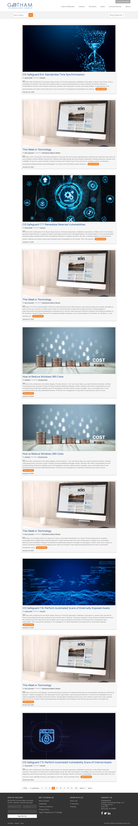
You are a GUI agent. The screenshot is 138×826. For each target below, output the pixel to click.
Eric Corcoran (29, 153)
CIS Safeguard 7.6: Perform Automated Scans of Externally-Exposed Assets (66, 608)
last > (90, 788)
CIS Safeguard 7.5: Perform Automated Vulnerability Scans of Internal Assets (67, 762)
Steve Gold (28, 78)
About (128, 6)
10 (76, 788)
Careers (82, 6)
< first (25, 788)
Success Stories (115, 6)
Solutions (92, 6)
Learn (102, 6)
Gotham (27, 380)
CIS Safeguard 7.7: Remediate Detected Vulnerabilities (54, 224)
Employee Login (123, 2)
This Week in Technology (37, 149)
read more (101, 89)
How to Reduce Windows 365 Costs (43, 376)
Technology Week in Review (51, 153)
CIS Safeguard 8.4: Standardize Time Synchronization (54, 74)
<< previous (34, 788)
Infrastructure (42, 380)
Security (42, 78)
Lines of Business (68, 6)
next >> (82, 788)
